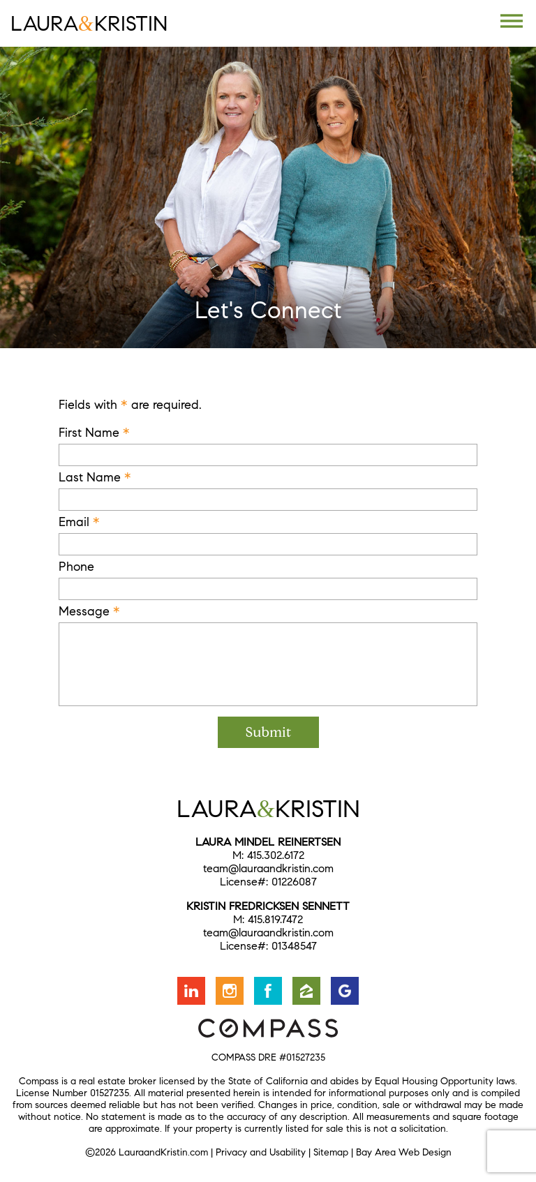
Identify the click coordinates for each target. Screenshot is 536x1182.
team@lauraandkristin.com (268, 868)
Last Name (95, 477)
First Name (94, 432)
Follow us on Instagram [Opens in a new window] (230, 991)
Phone (76, 566)
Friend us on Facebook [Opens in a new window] (268, 991)
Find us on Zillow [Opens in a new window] (306, 991)
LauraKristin (89, 23)
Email (79, 522)
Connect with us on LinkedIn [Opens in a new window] (191, 991)
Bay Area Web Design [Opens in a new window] (404, 1152)
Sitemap (330, 1152)
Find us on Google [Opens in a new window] (345, 991)
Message (89, 611)
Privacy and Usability (261, 1152)
